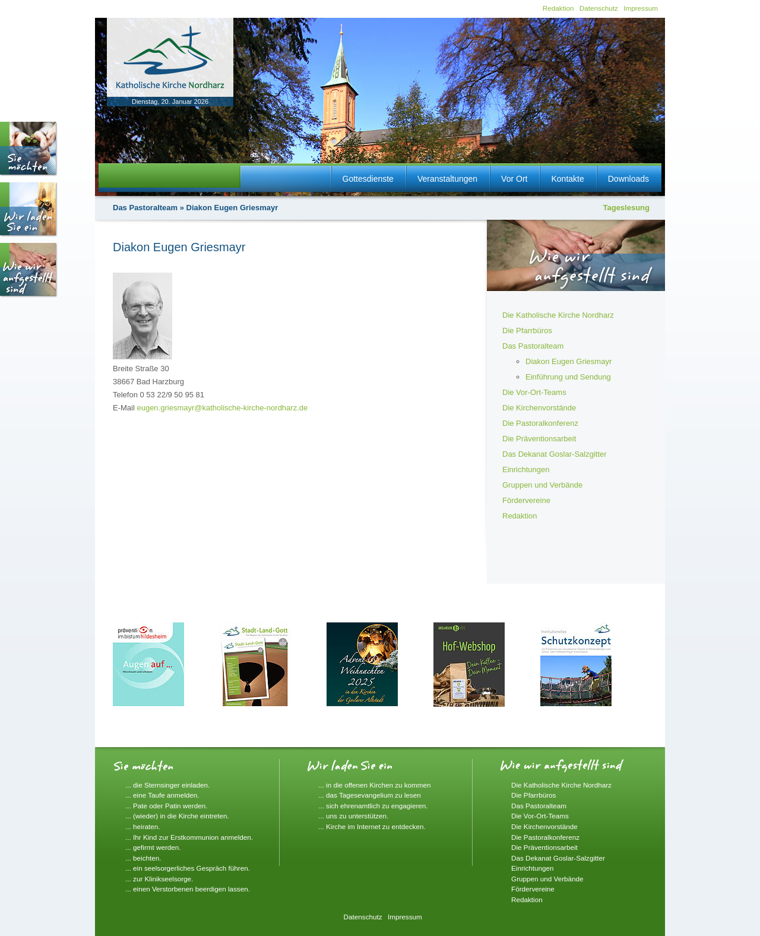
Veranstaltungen (447, 179)
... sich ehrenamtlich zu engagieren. (373, 805)
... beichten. (143, 858)
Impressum (640, 8)
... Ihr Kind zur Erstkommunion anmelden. (189, 837)
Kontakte (567, 179)
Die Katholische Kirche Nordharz (558, 315)
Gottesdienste (368, 179)
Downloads (628, 179)
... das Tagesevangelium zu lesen (369, 795)
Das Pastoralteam (145, 207)
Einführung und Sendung (568, 376)
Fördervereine (526, 500)
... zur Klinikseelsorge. (159, 879)
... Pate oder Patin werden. (166, 805)
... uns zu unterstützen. (353, 816)
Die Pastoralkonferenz (540, 423)
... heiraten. (142, 826)
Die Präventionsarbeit (539, 438)
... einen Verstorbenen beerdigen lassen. (187, 889)
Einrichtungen (526, 469)
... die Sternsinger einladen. (167, 785)
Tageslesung (626, 207)
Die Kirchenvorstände (539, 407)
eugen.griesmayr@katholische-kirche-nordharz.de (222, 407)
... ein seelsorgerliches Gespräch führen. (187, 868)
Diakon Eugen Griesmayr (568, 361)
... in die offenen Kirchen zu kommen (374, 785)
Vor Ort (514, 179)
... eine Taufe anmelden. (162, 795)
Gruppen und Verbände (542, 484)
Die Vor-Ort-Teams (534, 392)
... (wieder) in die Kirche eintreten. (177, 816)
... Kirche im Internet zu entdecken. (372, 826)
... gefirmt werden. (153, 847)
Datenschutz (599, 8)
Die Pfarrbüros (527, 330)
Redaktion (558, 8)
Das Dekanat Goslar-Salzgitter (554, 454)
